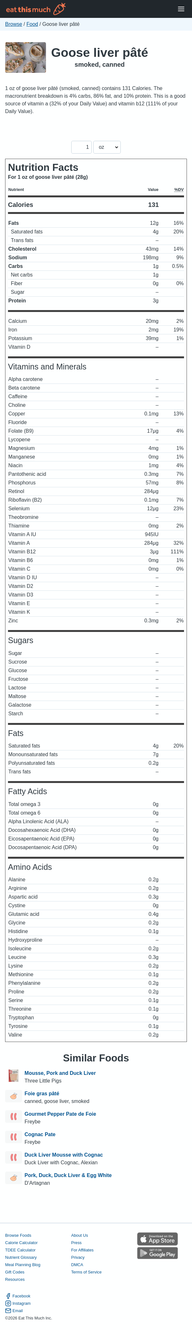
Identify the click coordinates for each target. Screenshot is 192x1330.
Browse (13, 24)
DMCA (77, 1264)
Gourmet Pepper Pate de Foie (60, 1114)
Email (14, 1311)
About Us (79, 1235)
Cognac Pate (40, 1134)
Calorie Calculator (21, 1242)
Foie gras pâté (42, 1093)
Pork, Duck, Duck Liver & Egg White (68, 1175)
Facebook (17, 1296)
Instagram (18, 1303)
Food (32, 24)
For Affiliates (82, 1250)
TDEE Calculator (20, 1250)
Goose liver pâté (99, 52)
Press (76, 1242)
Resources (15, 1279)
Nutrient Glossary (21, 1257)
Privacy (78, 1257)
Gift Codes (14, 1272)
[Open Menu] (181, 9)
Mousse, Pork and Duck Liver (60, 1073)
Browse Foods (18, 1235)
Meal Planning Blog (22, 1264)
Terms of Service (86, 1272)
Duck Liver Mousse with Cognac (64, 1155)
